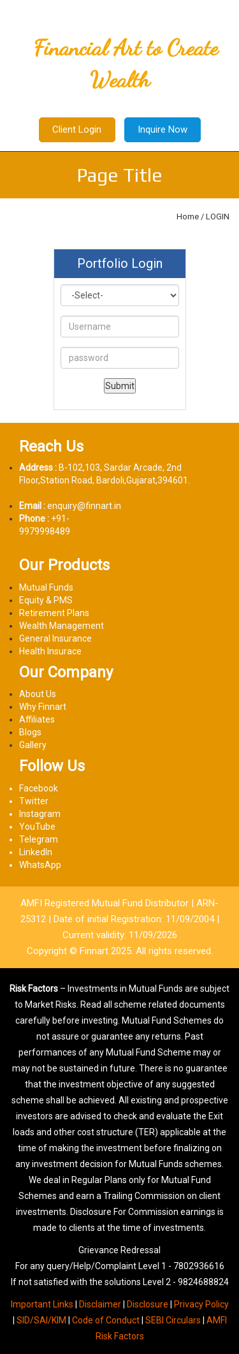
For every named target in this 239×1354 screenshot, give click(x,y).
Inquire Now (162, 129)
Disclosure (147, 1304)
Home (188, 216)
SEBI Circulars (173, 1320)
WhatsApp (40, 865)
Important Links (42, 1304)
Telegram (38, 839)
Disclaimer (100, 1304)
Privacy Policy (201, 1304)
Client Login (76, 129)
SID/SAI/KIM (41, 1320)
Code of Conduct (106, 1320)
